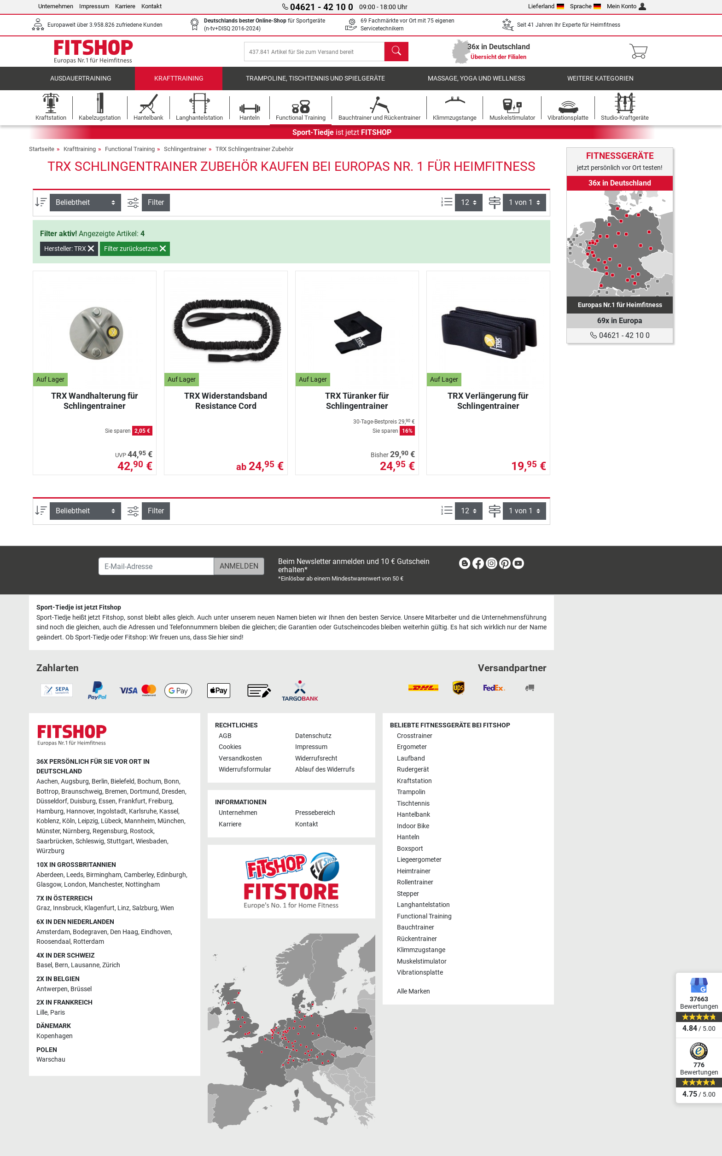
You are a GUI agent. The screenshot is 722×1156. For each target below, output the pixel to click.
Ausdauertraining (80, 85)
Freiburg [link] (160, 802)
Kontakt (151, 6)
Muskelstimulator (422, 961)
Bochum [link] (149, 781)
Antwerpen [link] (52, 989)
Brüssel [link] (81, 989)
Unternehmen (55, 6)
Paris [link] (57, 1013)
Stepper (408, 894)
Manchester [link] (105, 885)
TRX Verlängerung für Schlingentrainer (488, 407)
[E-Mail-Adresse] (156, 566)
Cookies (230, 747)
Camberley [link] (139, 875)
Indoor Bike (413, 826)
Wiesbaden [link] (151, 841)
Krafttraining (179, 85)
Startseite (41, 155)
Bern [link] (61, 966)
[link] (620, 243)
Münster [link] (48, 831)
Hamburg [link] (50, 811)
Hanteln (408, 838)
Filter (156, 208)
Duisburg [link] (83, 802)
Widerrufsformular (245, 770)
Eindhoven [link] (156, 932)
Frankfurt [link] (132, 802)
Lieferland (546, 6)
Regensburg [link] (110, 831)
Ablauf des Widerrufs (325, 770)
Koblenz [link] (47, 821)
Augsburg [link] (75, 781)
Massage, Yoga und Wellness (476, 85)
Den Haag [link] (124, 932)
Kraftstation (414, 781)
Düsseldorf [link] (51, 802)
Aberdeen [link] (50, 875)
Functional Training (130, 155)
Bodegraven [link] (90, 932)
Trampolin (411, 792)
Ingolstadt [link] (111, 811)
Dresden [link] (173, 792)
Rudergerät (413, 770)
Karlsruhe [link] (143, 811)
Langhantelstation (423, 905)
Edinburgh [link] (171, 875)
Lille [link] (41, 1013)
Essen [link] (107, 802)
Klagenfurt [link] (99, 908)
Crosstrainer (414, 736)
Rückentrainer (417, 939)
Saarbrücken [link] (54, 841)
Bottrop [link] (47, 792)
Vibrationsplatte (420, 972)
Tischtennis (413, 803)
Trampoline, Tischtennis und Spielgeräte (315, 85)
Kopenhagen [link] (54, 1036)
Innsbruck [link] (67, 908)
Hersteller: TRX (69, 255)
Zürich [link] (111, 966)
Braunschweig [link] (81, 792)
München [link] (170, 821)
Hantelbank (413, 815)
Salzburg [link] (144, 908)
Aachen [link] (47, 781)
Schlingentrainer (185, 155)
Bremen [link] (116, 792)
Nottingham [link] (142, 885)
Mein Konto (626, 6)
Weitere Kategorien (600, 85)
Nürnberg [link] (76, 831)
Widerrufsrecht (316, 758)
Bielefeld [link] (122, 781)
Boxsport (410, 849)
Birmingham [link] (103, 875)
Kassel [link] (168, 811)
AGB (225, 736)
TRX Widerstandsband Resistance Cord (225, 407)
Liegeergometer (419, 860)
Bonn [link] (171, 781)
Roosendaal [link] (53, 942)
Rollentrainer (415, 883)
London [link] (75, 885)
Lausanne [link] (85, 966)
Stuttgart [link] (120, 841)
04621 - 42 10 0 (620, 335)
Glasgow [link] (48, 885)
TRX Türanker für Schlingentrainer (357, 407)
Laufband (411, 758)
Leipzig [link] (88, 821)
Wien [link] (167, 908)
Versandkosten (240, 758)
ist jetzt (341, 138)
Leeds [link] (74, 875)
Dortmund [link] (144, 792)
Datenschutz (313, 736)
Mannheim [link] (139, 821)
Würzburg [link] (50, 851)
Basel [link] (44, 966)
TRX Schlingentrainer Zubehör (254, 155)
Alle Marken (413, 991)
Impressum (94, 6)
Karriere (125, 6)
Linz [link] (123, 908)
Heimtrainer (414, 871)
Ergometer (412, 747)
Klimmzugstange (421, 950)
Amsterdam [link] (53, 932)
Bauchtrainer (415, 927)
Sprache (585, 6)
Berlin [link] (100, 781)
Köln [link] (68, 821)
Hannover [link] (80, 811)
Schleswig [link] (90, 841)
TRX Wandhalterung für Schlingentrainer (94, 407)
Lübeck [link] (111, 821)
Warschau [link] (50, 1060)
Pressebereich (315, 813)
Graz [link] (43, 908)
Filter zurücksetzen (135, 255)
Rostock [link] (141, 831)
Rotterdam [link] (88, 942)
